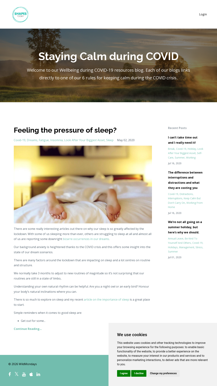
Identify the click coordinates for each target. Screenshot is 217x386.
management (186, 247)
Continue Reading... (28, 329)
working (191, 157)
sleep (110, 140)
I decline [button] (139, 373)
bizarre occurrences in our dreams (86, 239)
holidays (173, 247)
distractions (186, 194)
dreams (32, 140)
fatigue (44, 140)
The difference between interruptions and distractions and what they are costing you (185, 180)
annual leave (175, 238)
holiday (192, 148)
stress (199, 247)
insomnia (56, 140)
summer (180, 157)
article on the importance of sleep (106, 299)
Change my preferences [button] (163, 373)
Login (203, 14)
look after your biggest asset (84, 140)
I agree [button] (124, 373)
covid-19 (19, 140)
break (171, 148)
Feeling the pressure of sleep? (65, 130)
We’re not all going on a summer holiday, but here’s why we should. (185, 227)
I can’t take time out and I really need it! (183, 140)
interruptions (175, 198)
